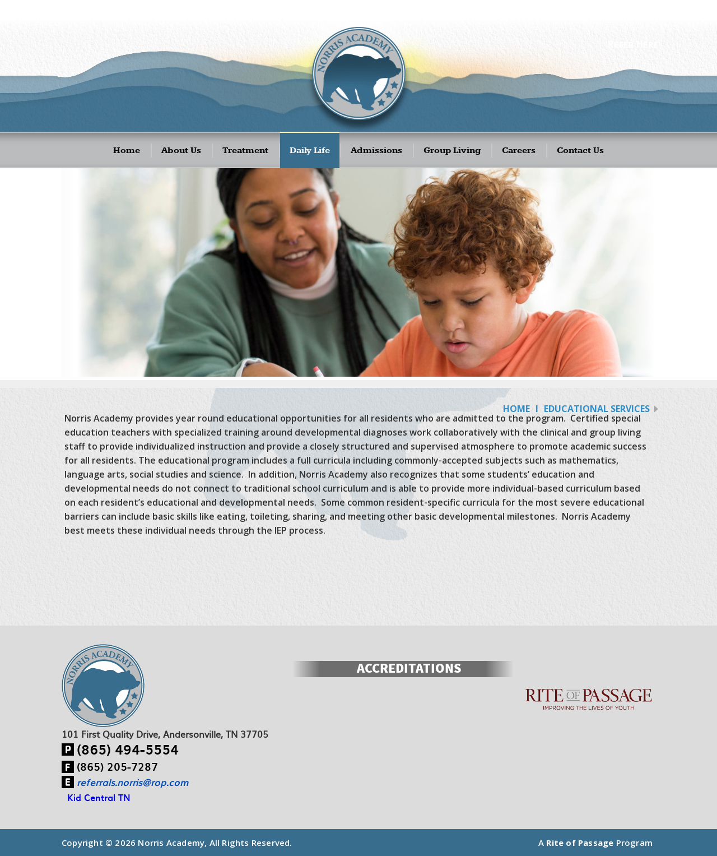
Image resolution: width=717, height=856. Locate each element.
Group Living (452, 150)
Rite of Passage (579, 842)
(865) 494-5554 (128, 749)
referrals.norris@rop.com (132, 782)
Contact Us (580, 150)
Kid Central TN (99, 797)
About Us (181, 150)
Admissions (376, 150)
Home (126, 150)
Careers (519, 150)
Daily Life (310, 150)
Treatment (245, 150)
